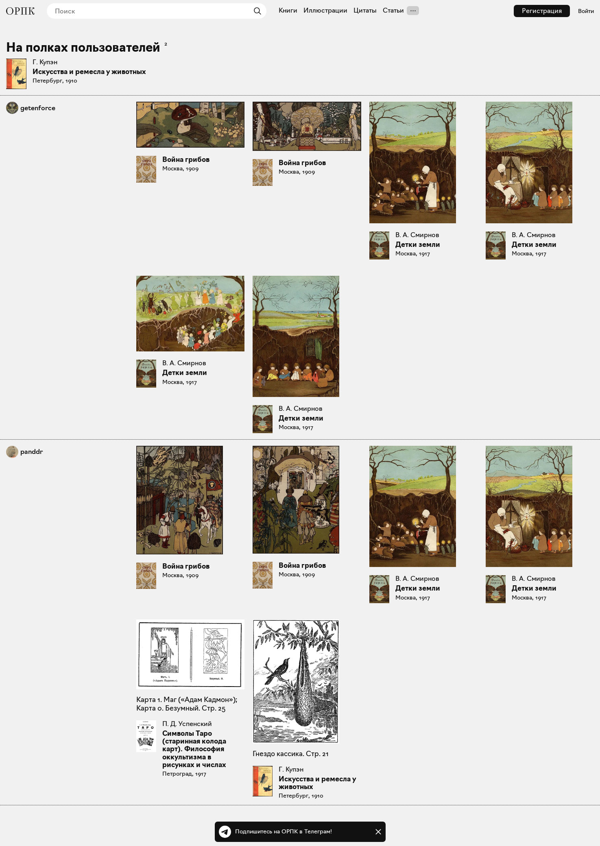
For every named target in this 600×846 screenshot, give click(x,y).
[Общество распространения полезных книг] (20, 11)
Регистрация (542, 11)
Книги (288, 10)
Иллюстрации (325, 10)
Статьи (393, 10)
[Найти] (255, 11)
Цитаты (365, 10)
